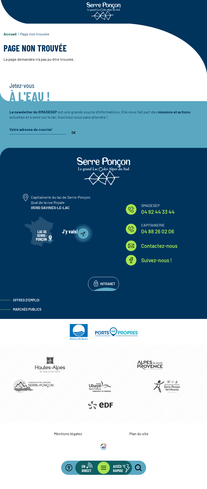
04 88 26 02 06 (157, 231)
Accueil (10, 34)
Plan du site (138, 433)
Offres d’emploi (26, 300)
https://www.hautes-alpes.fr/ (50, 365)
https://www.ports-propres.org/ (116, 331)
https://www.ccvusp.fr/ (99, 386)
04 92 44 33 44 (158, 212)
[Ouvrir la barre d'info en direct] (89, 468)
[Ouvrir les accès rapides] (118, 468)
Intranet (107, 284)
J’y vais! (70, 231)
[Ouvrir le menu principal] (104, 468)
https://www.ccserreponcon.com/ (33, 386)
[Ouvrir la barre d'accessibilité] (71, 468)
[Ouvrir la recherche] (135, 468)
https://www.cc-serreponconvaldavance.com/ (166, 386)
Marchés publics (27, 309)
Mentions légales (68, 433)
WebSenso (103, 446)
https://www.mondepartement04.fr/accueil (150, 364)
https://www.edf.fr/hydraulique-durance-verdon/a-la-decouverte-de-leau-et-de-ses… (99, 405)
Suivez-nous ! (156, 260)
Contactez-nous (159, 246)
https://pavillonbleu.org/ (78, 332)
